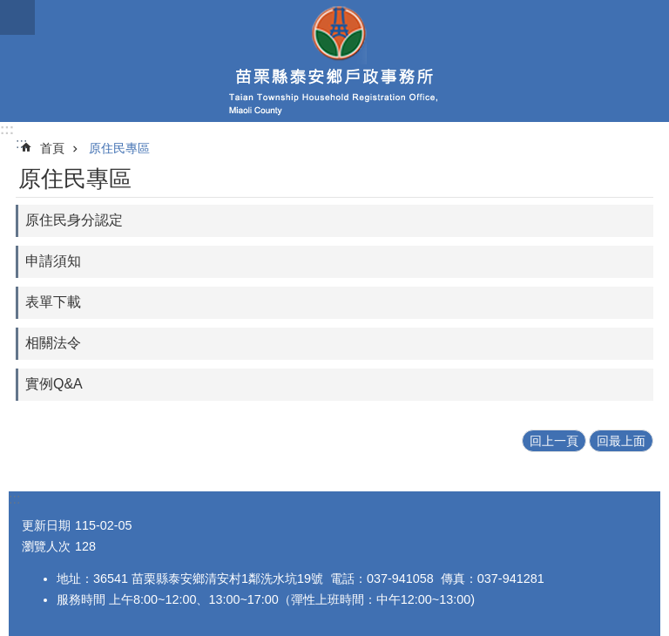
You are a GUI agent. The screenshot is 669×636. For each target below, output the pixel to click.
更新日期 (46, 525)
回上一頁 (554, 441)
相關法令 (53, 342)
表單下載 (53, 301)
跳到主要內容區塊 (9, 9)
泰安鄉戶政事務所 (334, 61)
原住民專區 (119, 148)
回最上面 (621, 441)
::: (7, 129)
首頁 (52, 148)
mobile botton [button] (17, 17)
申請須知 (53, 261)
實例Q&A (54, 383)
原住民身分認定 (74, 220)
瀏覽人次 (46, 546)
